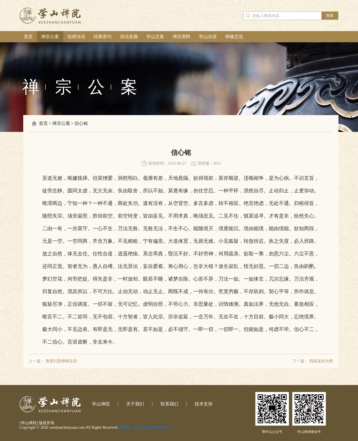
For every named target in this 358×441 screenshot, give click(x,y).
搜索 (330, 15)
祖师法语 (76, 36)
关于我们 (135, 404)
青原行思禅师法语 (61, 361)
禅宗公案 (50, 36)
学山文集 (155, 36)
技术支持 (204, 404)
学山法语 (208, 36)
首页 (28, 36)
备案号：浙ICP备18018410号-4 (145, 427)
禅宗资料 (181, 36)
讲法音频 (129, 36)
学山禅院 (101, 404)
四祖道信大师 (321, 361)
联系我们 (169, 404)
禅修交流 (234, 36)
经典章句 (103, 36)
